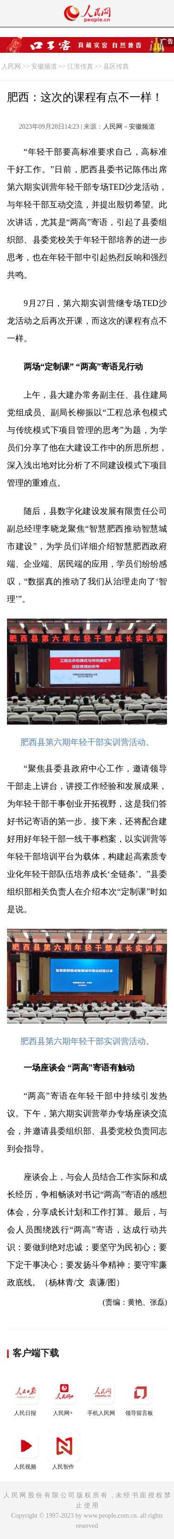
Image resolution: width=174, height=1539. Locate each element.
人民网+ (64, 1396)
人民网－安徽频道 (129, 126)
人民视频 (26, 1450)
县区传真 (116, 66)
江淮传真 (80, 66)
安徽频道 (44, 66)
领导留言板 (140, 1396)
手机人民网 (102, 1396)
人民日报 (26, 1396)
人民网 (11, 66)
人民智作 (64, 1450)
